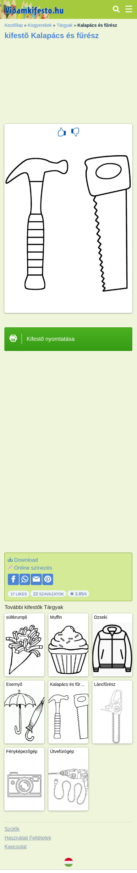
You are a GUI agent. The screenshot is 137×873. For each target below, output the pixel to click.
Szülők (11, 829)
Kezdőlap (13, 25)
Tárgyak (65, 25)
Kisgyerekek (40, 25)
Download (26, 560)
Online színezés (33, 568)
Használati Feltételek (27, 838)
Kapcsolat (15, 846)
